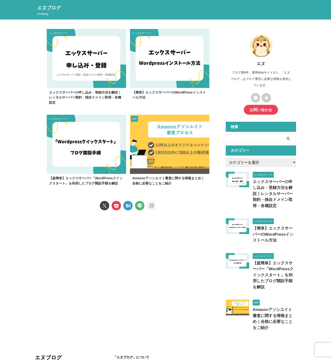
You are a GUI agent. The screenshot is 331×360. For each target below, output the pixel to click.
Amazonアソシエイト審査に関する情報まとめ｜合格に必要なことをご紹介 (274, 293)
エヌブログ (49, 7)
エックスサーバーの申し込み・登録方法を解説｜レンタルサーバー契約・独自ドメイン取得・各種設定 (85, 97)
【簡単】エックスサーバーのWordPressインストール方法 (274, 223)
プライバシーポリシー (139, 336)
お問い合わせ (261, 109)
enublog (40, 335)
